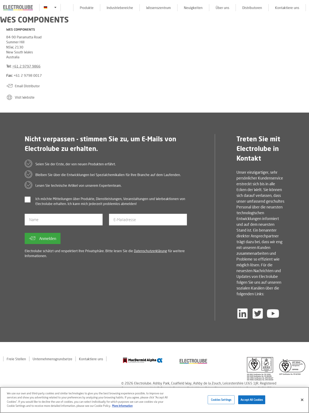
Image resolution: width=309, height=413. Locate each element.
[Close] (302, 400)
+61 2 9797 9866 (26, 66)
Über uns (222, 8)
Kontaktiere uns (287, 8)
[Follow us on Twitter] (258, 313)
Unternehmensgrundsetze (52, 359)
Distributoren (252, 8)
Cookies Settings (221, 400)
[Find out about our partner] (142, 360)
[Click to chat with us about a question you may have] (303, 32)
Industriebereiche (120, 8)
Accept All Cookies (252, 400)
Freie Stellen (16, 359)
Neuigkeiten (193, 8)
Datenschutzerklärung (150, 251)
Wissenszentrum (158, 8)
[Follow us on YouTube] (273, 313)
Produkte (87, 8)
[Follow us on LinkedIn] (242, 313)
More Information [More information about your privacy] (122, 406)
